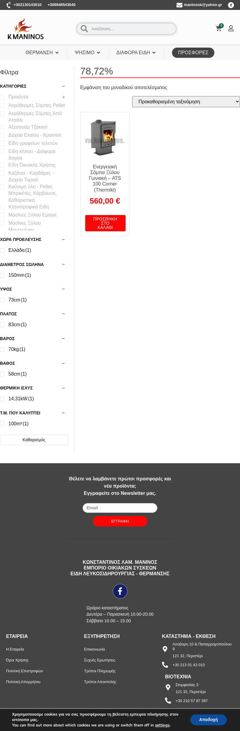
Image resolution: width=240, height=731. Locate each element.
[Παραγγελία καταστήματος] (186, 101)
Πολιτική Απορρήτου (23, 681)
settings (162, 725)
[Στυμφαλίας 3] (168, 687)
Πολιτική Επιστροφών (24, 671)
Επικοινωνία (94, 649)
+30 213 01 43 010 (189, 665)
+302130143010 (28, 4)
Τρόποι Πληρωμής (100, 671)
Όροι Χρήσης (17, 660)
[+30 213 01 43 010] (165, 665)
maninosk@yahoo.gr (203, 4)
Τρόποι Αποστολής (100, 681)
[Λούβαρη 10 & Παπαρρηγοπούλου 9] (165, 649)
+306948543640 (62, 4)
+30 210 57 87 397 (192, 700)
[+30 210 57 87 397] (168, 701)
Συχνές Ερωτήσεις (99, 660)
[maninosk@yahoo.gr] (179, 5)
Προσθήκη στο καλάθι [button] (105, 223)
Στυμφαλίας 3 (187, 685)
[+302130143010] (9, 5)
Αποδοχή (208, 720)
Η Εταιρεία (15, 649)
